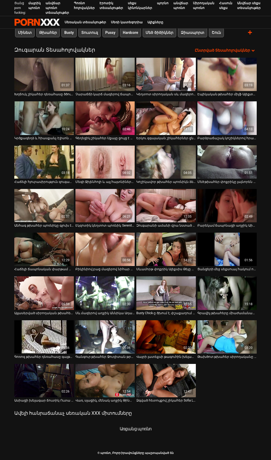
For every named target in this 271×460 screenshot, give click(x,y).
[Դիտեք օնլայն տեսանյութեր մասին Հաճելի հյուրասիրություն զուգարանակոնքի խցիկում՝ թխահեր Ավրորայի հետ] (44, 162)
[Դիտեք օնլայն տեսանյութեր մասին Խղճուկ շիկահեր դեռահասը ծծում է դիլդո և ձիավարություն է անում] (44, 74)
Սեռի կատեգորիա (127, 22)
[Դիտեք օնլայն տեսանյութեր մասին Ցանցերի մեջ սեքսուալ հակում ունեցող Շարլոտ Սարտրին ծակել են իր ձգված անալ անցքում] (227, 249)
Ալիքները (155, 22)
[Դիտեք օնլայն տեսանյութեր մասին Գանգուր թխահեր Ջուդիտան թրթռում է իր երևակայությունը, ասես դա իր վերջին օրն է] (105, 337)
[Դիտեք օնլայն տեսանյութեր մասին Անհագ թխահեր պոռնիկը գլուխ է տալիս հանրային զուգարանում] (44, 205)
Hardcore (130, 32)
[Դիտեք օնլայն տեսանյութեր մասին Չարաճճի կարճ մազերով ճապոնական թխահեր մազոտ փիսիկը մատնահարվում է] (105, 74)
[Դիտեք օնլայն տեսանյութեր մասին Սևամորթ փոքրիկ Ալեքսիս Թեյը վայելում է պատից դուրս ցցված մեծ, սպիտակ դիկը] (166, 249)
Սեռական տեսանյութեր (85, 22)
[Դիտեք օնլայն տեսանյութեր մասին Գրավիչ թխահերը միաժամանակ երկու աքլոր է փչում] (227, 293)
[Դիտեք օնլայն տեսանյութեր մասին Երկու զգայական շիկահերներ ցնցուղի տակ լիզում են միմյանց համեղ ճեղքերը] (166, 118)
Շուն (216, 32)
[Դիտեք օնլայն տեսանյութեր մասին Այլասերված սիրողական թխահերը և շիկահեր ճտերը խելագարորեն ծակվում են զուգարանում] (44, 293)
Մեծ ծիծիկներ (159, 32)
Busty (69, 32)
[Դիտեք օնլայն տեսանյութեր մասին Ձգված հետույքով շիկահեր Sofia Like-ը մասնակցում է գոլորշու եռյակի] (166, 380)
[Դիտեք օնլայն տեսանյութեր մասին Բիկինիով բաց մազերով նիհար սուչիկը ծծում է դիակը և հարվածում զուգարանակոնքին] (105, 249)
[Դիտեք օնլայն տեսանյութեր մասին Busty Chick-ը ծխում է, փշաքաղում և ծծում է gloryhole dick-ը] (166, 293)
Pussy (110, 32)
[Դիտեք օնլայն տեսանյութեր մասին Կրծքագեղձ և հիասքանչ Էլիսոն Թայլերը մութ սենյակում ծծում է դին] (44, 118)
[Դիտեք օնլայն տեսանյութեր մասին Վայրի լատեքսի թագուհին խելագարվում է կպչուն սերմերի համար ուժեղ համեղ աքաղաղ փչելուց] (166, 337)
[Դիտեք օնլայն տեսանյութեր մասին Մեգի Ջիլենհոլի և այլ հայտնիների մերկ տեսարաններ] (105, 162)
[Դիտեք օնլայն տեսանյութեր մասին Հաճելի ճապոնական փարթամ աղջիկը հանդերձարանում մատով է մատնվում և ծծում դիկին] (44, 249)
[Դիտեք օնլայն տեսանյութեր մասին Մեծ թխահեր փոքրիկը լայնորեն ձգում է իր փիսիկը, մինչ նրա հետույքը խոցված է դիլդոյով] (227, 162)
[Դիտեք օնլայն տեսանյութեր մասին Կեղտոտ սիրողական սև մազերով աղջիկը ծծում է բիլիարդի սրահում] (166, 74)
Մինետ (25, 32)
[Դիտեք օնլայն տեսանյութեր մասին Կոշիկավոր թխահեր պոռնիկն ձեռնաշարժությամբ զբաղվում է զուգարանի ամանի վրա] (166, 162)
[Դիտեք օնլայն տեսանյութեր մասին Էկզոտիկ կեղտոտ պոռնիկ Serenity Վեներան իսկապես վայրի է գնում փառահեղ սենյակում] (105, 205)
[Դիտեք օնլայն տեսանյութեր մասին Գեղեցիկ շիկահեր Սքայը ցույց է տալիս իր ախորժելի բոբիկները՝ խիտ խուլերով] (105, 118)
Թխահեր (48, 32)
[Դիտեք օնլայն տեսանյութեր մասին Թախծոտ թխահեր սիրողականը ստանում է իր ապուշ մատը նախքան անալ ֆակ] (227, 337)
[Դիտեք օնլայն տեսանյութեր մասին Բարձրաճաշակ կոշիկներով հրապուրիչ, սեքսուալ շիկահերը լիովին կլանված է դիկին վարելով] (227, 118)
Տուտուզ (89, 32)
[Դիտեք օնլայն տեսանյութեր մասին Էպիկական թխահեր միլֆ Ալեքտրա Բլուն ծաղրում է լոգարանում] (227, 74)
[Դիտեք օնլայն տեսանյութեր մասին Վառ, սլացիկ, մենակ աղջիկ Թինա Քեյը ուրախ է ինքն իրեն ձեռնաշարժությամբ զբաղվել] (105, 380)
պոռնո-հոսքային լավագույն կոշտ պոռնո (37, 22)
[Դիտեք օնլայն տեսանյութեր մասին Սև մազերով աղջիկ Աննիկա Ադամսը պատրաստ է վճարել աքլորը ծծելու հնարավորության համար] (105, 293)
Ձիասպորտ (192, 32)
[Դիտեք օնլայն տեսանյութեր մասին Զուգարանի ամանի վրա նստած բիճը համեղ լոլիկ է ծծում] (166, 205)
